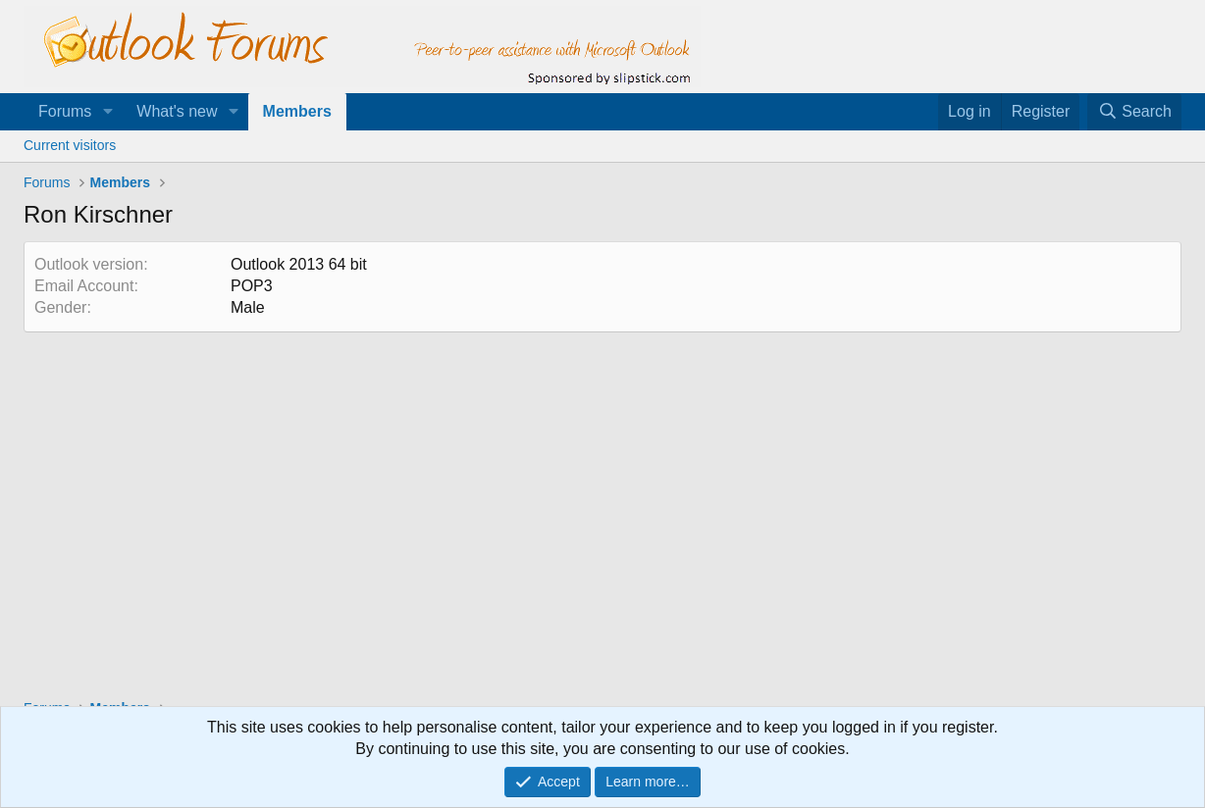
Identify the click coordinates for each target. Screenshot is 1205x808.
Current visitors (70, 145)
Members (297, 111)
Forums (64, 111)
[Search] (1134, 111)
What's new (176, 111)
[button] (107, 111)
